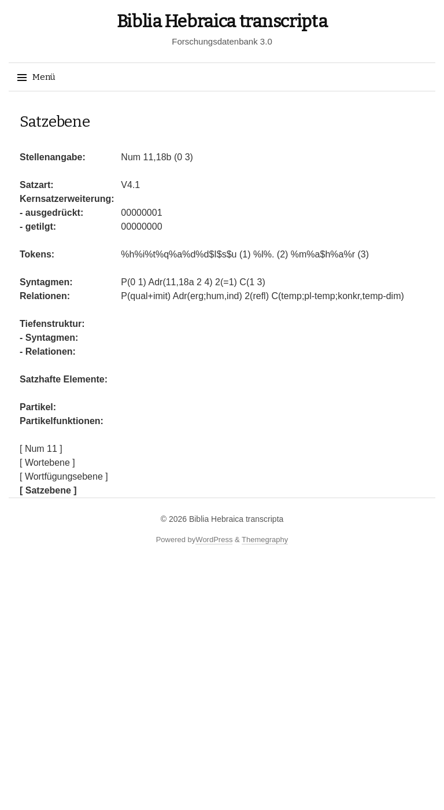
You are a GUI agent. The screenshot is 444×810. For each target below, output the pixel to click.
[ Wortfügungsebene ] (64, 476)
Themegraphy (265, 539)
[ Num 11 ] (41, 449)
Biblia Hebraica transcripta (222, 21)
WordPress (213, 539)
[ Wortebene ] (47, 462)
